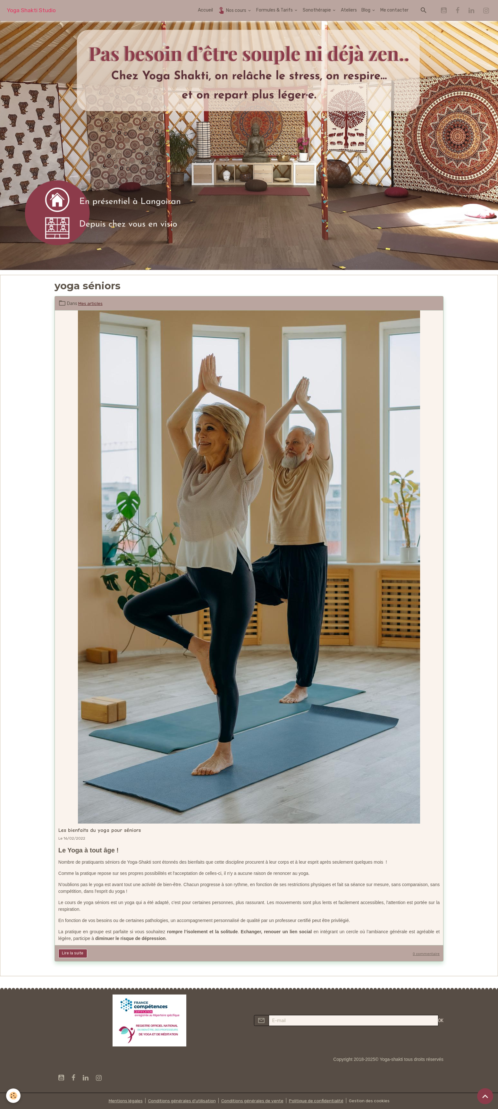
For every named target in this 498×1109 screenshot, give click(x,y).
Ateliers (349, 10)
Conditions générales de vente (252, 1101)
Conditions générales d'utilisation (181, 1101)
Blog (366, 10)
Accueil (205, 10)
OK (440, 1020)
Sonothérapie (317, 10)
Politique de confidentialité (317, 1101)
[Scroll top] (485, 1096)
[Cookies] (13, 1095)
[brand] (31, 10)
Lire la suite (72, 953)
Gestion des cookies (371, 1101)
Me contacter (394, 10)
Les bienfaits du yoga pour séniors (99, 830)
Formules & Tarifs (275, 10)
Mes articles (90, 303)
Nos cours (232, 10)
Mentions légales (124, 1101)
